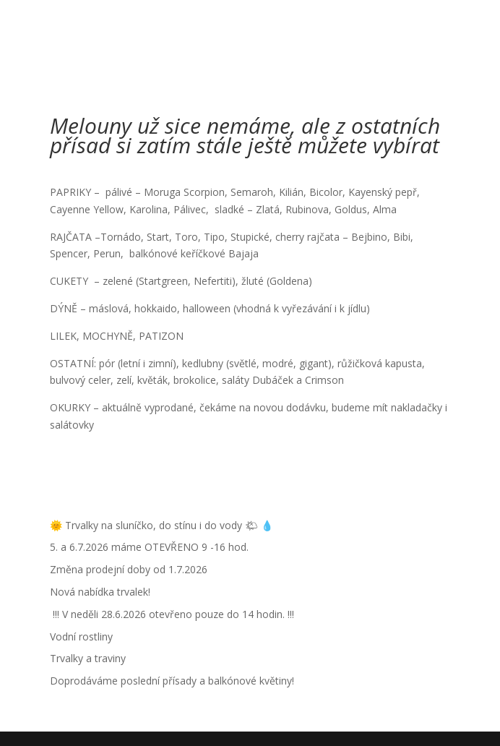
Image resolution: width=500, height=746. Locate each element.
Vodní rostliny (81, 636)
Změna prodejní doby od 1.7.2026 (128, 569)
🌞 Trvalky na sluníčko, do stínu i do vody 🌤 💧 (161, 525)
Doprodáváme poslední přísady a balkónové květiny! (172, 680)
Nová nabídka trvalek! (100, 592)
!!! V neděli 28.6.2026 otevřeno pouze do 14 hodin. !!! (172, 614)
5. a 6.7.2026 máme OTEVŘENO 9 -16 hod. (149, 547)
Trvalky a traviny (88, 658)
